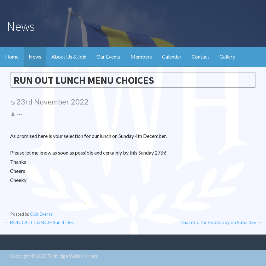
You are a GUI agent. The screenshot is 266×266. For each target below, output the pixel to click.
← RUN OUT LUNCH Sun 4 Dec (39, 222)
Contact (200, 56)
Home (12, 56)
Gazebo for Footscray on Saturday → (222, 222)
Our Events (108, 56)
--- (19, 113)
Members (141, 56)
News (35, 56)
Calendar (172, 56)
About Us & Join (68, 56)
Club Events (41, 214)
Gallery (227, 56)
